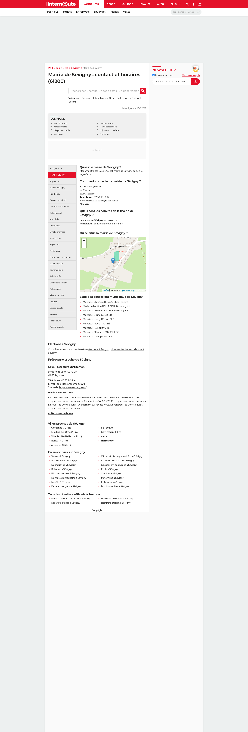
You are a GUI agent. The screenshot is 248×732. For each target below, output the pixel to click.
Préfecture (104, 134)
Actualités (91, 4)
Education (100, 12)
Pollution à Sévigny (61, 469)
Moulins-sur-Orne (105, 98)
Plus (175, 4)
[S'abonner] (176, 81)
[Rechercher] (186, 12)
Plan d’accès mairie (108, 127)
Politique (52, 12)
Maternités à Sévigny (112, 477)
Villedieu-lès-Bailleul (128, 98)
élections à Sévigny (98, 349)
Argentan (56, 445)
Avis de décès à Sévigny (64, 460)
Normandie (107, 440)
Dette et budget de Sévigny (66, 486)
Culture (127, 4)
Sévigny (75, 68)
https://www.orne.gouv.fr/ (73, 387)
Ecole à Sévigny (109, 469)
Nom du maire (60, 123)
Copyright (97, 510)
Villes (126, 12)
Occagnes (87, 98)
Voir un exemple (191, 75)
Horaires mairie (106, 123)
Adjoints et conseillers (109, 130)
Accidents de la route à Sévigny (117, 460)
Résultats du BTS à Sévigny (115, 502)
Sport (111, 4)
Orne (65, 68)
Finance (145, 4)
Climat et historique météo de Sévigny (122, 456)
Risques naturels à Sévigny (65, 473)
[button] (113, 261)
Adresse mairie (60, 127)
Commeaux (107, 432)
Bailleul (72, 101)
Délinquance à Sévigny (63, 465)
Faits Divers (82, 12)
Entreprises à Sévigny (113, 482)
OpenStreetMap (127, 290)
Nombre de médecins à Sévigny (68, 477)
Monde (115, 12)
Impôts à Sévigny (60, 482)
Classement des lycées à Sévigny (119, 465)
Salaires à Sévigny (60, 456)
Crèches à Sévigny (111, 473)
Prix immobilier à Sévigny (115, 486)
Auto (160, 4)
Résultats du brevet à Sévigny (117, 498)
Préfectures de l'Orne (60, 413)
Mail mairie (59, 134)
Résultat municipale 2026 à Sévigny (70, 498)
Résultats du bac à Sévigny (65, 502)
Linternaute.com (162, 75)
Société (67, 12)
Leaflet (106, 290)
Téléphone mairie (62, 130)
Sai (102, 427)
